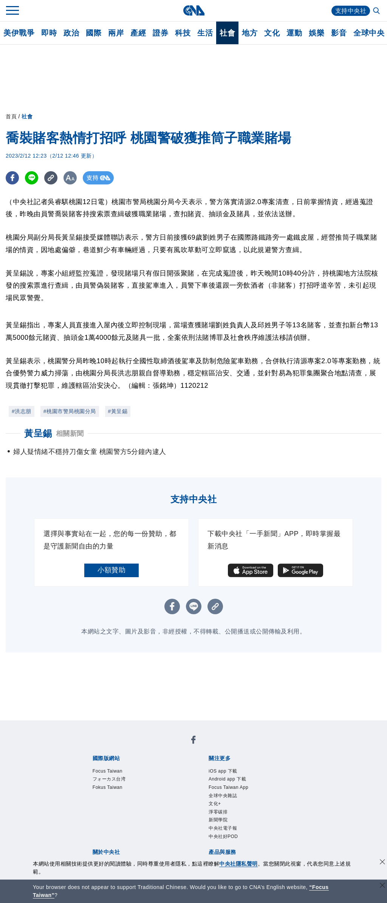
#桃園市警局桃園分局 (69, 411)
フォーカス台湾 (109, 779)
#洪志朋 (21, 411)
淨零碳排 (218, 813)
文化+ (215, 804)
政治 (71, 33)
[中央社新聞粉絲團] (193, 741)
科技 (182, 33)
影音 (339, 33)
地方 (249, 33)
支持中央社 (351, 11)
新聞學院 (218, 821)
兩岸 (116, 33)
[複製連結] (50, 177)
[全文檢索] (377, 11)
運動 (294, 33)
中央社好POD (223, 838)
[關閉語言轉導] (382, 886)
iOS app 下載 (223, 771)
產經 (138, 33)
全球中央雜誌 (223, 796)
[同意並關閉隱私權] (382, 863)
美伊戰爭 (18, 33)
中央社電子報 (223, 829)
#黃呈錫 (118, 411)
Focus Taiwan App (229, 788)
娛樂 (316, 33)
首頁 (11, 116)
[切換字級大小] (70, 177)
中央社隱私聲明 (238, 864)
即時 (49, 33)
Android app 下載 (228, 779)
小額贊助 (111, 570)
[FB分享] (12, 177)
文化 (272, 33)
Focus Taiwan (108, 771)
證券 (160, 33)
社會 (227, 33)
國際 (93, 33)
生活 (205, 33)
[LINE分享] (31, 177)
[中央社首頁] (193, 10)
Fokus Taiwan (108, 788)
